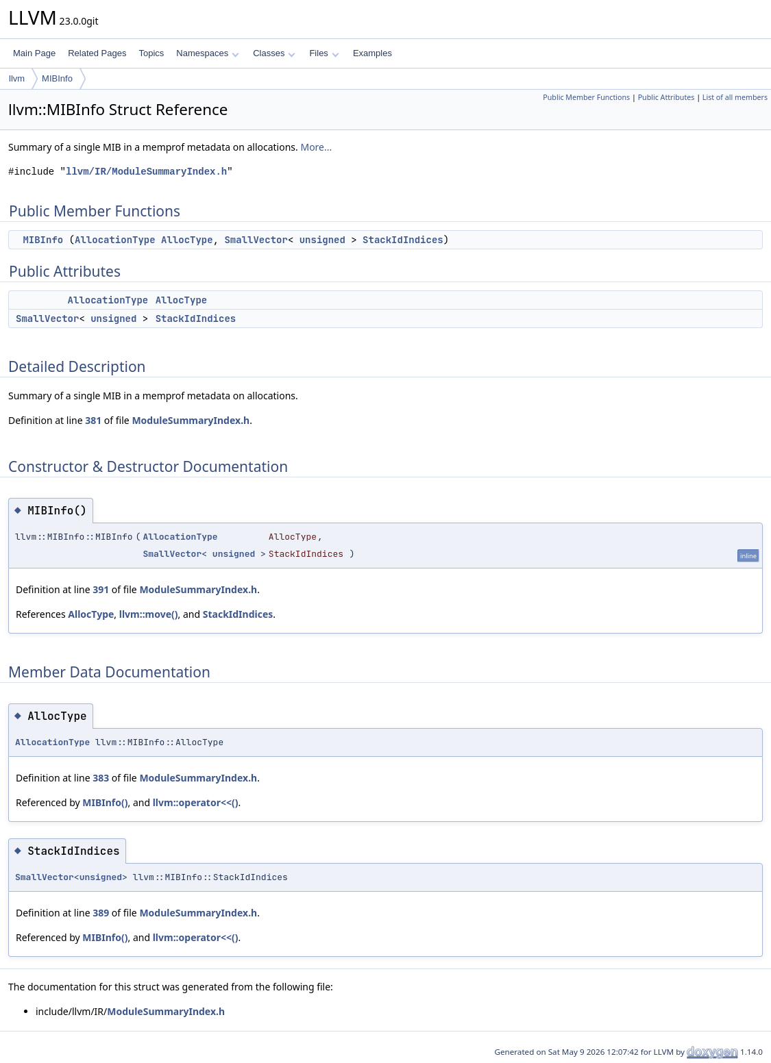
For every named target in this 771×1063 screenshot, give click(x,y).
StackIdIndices (403, 240)
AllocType (187, 240)
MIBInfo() (104, 802)
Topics (151, 53)
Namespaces (207, 53)
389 (101, 912)
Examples (372, 53)
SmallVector (255, 240)
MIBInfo (57, 78)
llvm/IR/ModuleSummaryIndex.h (146, 171)
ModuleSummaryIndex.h (190, 420)
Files (324, 53)
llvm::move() (148, 614)
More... (316, 146)
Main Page (34, 53)
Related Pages (97, 53)
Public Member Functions (586, 97)
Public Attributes (666, 97)
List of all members (735, 97)
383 (101, 777)
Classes (274, 53)
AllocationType (115, 240)
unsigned (322, 240)
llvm (17, 78)
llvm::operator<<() (195, 802)
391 (101, 589)
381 (93, 420)
